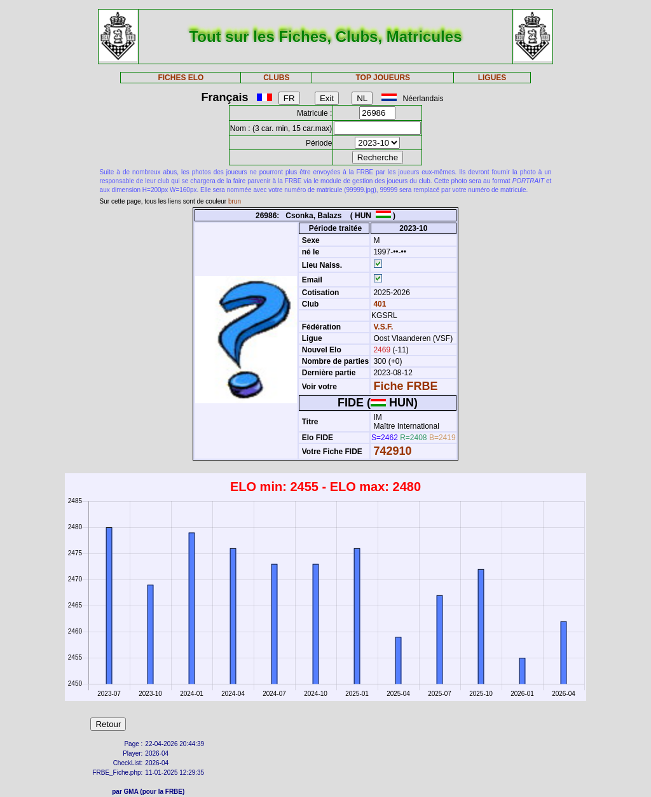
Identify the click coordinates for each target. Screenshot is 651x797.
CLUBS (276, 77)
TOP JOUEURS (383, 77)
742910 (392, 451)
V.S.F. (383, 326)
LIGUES (492, 77)
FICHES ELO (180, 77)
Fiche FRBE (405, 386)
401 (378, 304)
